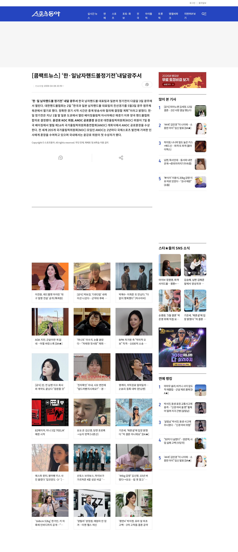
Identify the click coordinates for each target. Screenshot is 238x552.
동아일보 (202, 3)
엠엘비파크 (173, 16)
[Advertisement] (119, 44)
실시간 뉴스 (92, 16)
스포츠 (114, 16)
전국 (138, 16)
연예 (104, 16)
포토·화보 (126, 16)
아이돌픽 (148, 16)
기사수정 (50, 87)
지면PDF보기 (190, 16)
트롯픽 (160, 16)
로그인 (192, 3)
